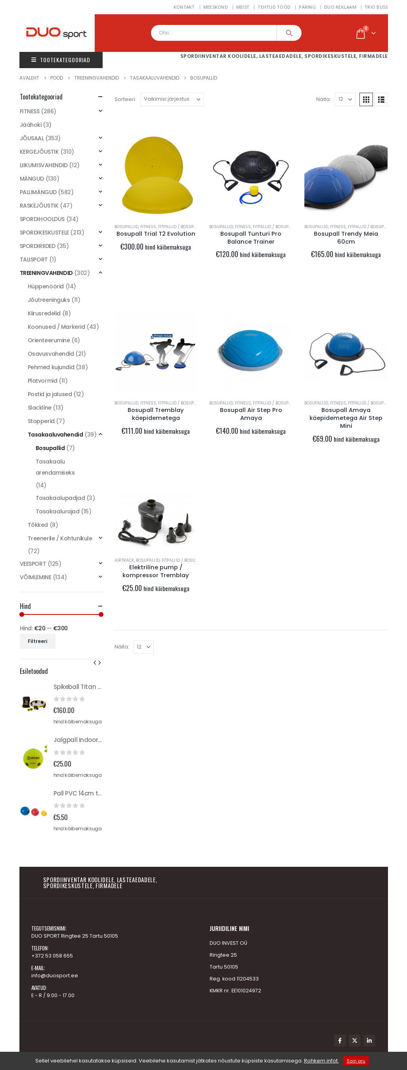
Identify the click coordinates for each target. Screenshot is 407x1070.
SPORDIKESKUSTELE (44, 233)
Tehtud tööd (274, 7)
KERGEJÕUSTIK (39, 152)
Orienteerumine (49, 340)
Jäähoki (31, 125)
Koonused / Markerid (56, 327)
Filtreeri (37, 641)
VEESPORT (33, 564)
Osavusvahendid (51, 354)
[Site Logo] (65, 33)
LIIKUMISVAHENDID (44, 165)
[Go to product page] (156, 175)
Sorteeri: (125, 99)
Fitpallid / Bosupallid (181, 227)
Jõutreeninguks (49, 300)
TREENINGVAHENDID (46, 273)
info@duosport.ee (54, 975)
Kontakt (184, 7)
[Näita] (345, 99)
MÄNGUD (32, 179)
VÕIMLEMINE (36, 577)
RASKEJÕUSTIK (39, 206)
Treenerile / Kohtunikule (60, 538)
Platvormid (42, 381)
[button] (366, 99)
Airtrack (124, 560)
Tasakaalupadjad (60, 498)
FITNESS (148, 227)
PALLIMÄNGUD (38, 192)
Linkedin (369, 1041)
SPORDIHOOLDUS (42, 219)
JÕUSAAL (32, 138)
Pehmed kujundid (51, 367)
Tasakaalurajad (58, 511)
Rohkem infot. (321, 1060)
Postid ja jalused (50, 394)
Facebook (340, 1041)
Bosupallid (126, 227)
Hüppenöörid (46, 286)
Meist (242, 7)
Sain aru (356, 1061)
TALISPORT (34, 259)
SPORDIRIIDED (37, 246)
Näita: (323, 99)
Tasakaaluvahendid (55, 435)
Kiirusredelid (44, 313)
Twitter (355, 1041)
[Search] (289, 33)
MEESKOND (215, 7)
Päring (307, 7)
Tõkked (38, 525)
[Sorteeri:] (172, 99)
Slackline (40, 408)
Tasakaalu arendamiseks (55, 467)
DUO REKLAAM (340, 7)
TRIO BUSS (376, 7)
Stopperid (41, 421)
